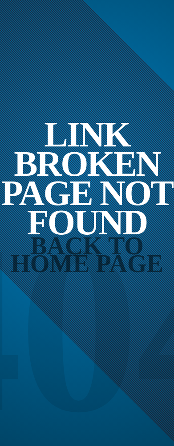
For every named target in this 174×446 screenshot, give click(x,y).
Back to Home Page (87, 254)
